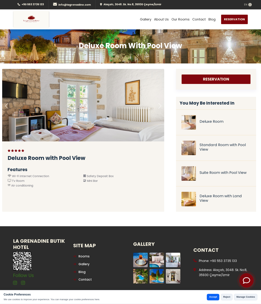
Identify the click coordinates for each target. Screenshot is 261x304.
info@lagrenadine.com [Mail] (74, 5)
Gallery (145, 19)
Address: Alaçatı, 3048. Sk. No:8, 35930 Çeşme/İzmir (223, 272)
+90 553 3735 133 (33, 4)
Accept (213, 296)
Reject (226, 296)
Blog (212, 19)
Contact (199, 19)
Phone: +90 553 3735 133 (218, 261)
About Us (161, 19)
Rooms (81, 256)
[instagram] (15, 283)
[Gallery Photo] (140, 260)
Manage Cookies (245, 296)
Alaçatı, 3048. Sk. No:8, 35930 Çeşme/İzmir (132, 4)
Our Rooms (180, 19)
